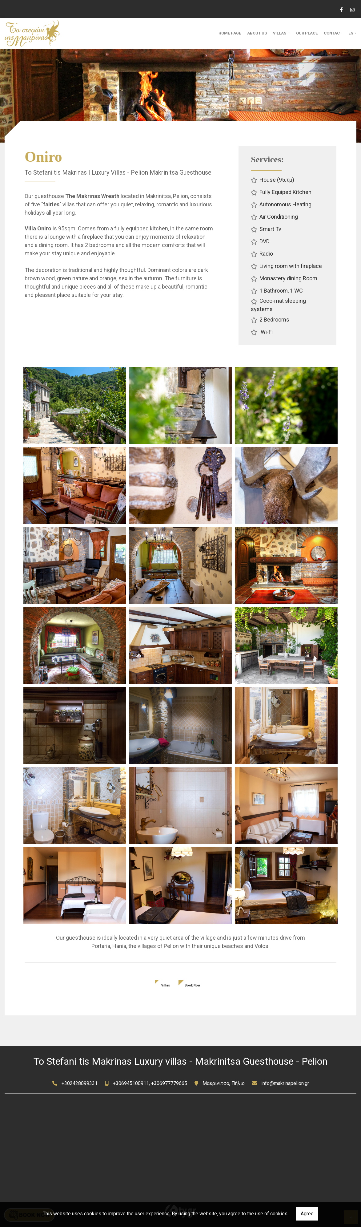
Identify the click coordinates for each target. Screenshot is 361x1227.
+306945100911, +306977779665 (150, 1083)
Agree (307, 1214)
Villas (165, 985)
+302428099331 (80, 1083)
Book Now (192, 985)
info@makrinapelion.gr (285, 1083)
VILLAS (280, 33)
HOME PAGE (230, 33)
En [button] (351, 33)
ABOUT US (257, 33)
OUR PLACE (307, 33)
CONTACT (333, 33)
